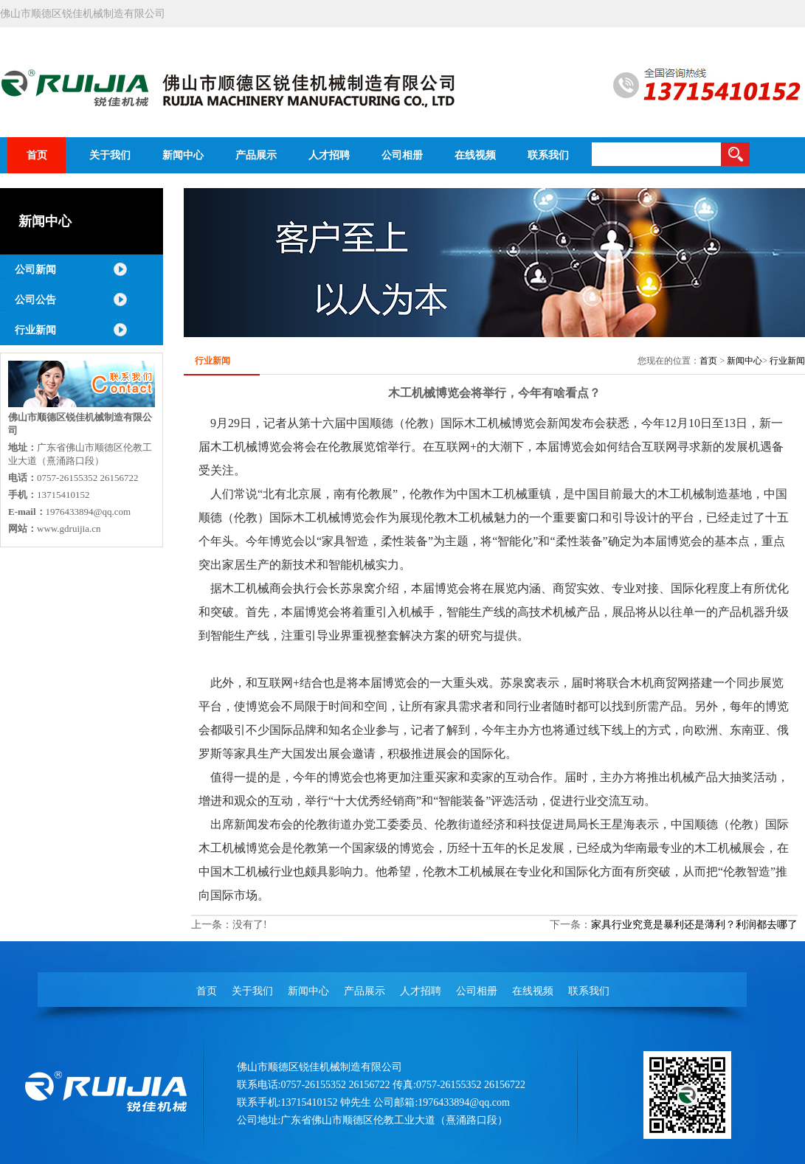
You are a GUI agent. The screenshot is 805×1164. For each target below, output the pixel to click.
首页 (708, 361)
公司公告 (35, 299)
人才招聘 (420, 991)
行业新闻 (35, 330)
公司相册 (476, 991)
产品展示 (364, 991)
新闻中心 (744, 361)
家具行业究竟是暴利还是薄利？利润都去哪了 (694, 924)
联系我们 (588, 991)
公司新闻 (35, 269)
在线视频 (532, 991)
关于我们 (252, 991)
